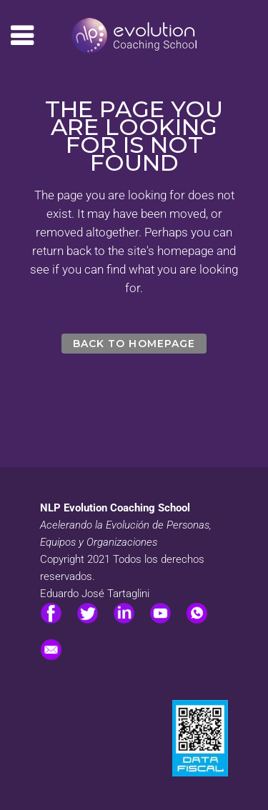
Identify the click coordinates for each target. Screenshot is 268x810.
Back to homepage (134, 343)
